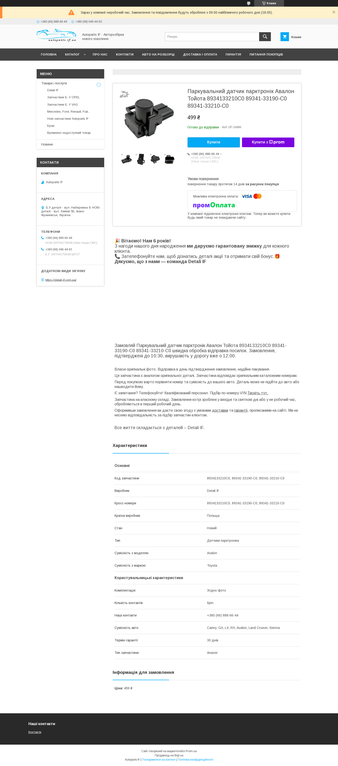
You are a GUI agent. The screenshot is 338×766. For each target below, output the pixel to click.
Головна (49, 54)
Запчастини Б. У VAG (62, 104)
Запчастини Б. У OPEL (63, 97)
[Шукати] (265, 36)
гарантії (241, 410)
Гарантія (233, 54)
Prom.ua (191, 751)
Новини (47, 144)
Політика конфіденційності (195, 759)
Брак (50, 125)
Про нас (100, 54)
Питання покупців (266, 54)
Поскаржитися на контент (159, 759)
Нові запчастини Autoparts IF (68, 118)
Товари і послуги (54, 83)
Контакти (125, 54)
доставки (220, 410)
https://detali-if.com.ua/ (61, 279)
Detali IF (53, 90)
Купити (213, 142)
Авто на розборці (158, 54)
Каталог (72, 54)
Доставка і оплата (200, 54)
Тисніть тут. (257, 393)
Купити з (268, 142)
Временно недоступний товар (69, 132)
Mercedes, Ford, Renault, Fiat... (68, 111)
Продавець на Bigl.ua (169, 755)
